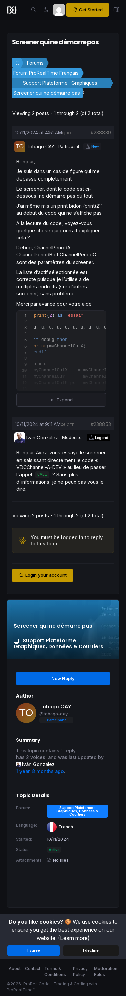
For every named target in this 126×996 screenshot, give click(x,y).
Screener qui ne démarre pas (46, 93)
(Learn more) (74, 937)
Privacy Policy (80, 971)
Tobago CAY (55, 706)
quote (68, 133)
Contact (32, 968)
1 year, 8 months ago (40, 771)
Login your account (42, 575)
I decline (91, 950)
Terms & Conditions (55, 971)
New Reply (63, 678)
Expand (61, 399)
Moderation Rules (105, 971)
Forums (35, 63)
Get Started (87, 10)
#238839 (101, 132)
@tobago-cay (53, 713)
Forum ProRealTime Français (46, 73)
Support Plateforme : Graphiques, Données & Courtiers (61, 84)
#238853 (101, 424)
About (15, 968)
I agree (33, 950)
